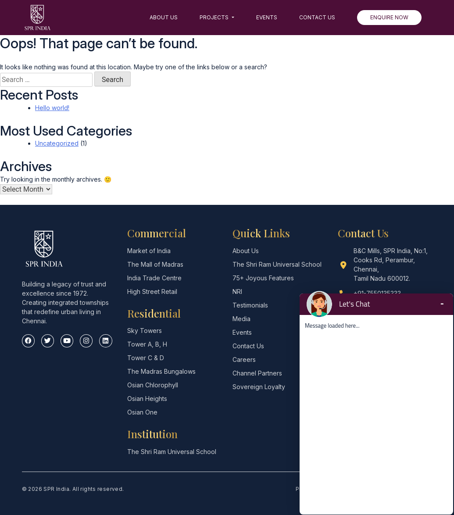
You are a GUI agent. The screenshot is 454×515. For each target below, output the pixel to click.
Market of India (149, 250)
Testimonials (250, 305)
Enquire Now (389, 17)
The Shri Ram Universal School (171, 451)
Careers (244, 359)
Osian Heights (147, 398)
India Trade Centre (154, 278)
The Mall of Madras (155, 264)
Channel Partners (257, 373)
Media (241, 318)
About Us (164, 17)
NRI (237, 291)
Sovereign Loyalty (258, 386)
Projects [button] (215, 17)
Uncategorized (57, 143)
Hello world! (52, 107)
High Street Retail (152, 291)
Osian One (142, 412)
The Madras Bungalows (161, 371)
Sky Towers (144, 330)
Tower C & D (145, 357)
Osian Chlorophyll (152, 385)
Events (266, 17)
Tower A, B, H (147, 344)
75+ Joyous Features (263, 278)
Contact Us (317, 17)
